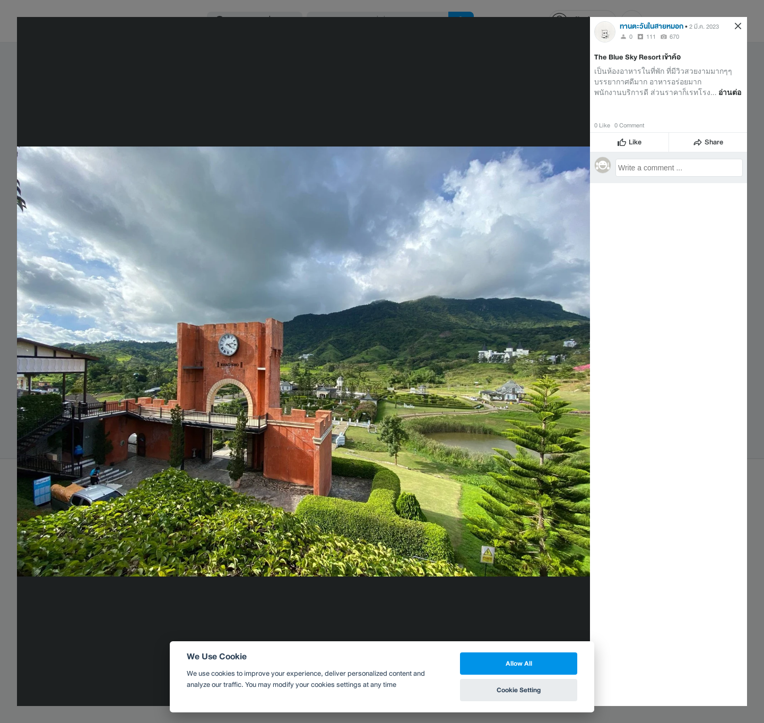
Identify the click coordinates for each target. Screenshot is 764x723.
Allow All (519, 663)
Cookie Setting (519, 690)
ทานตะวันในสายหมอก (651, 26)
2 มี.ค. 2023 (704, 26)
